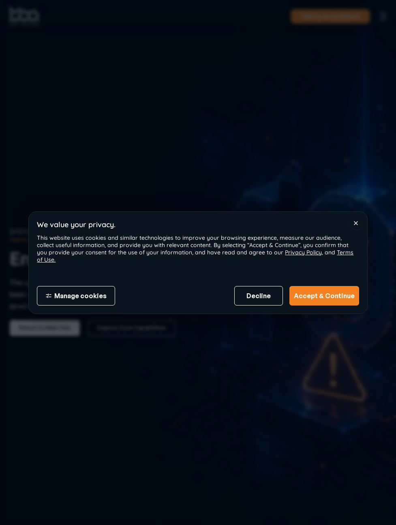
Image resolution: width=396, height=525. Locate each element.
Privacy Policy (303, 252)
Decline (258, 296)
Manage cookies (76, 296)
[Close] (356, 223)
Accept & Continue (324, 296)
